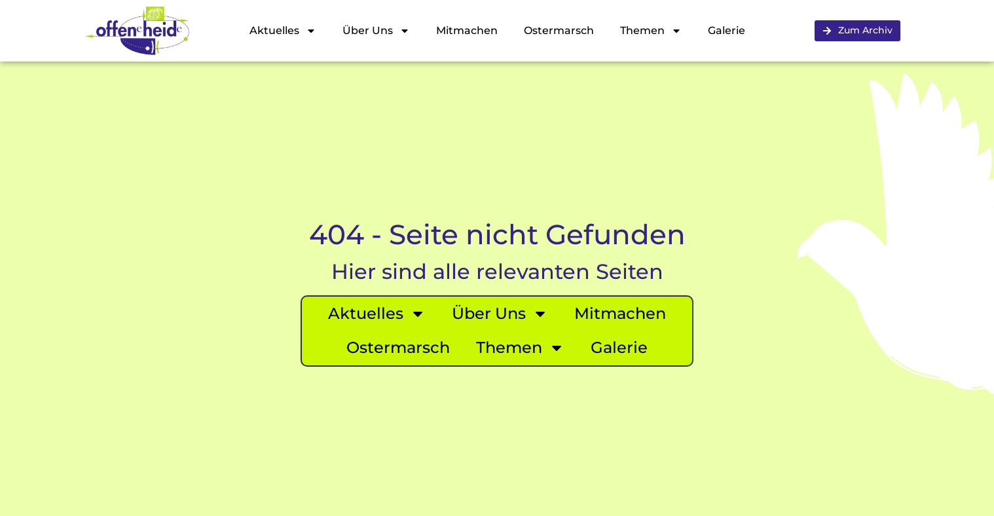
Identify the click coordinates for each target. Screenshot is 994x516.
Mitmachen (467, 30)
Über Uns (376, 31)
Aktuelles (282, 31)
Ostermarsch (559, 30)
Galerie (726, 30)
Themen (651, 31)
